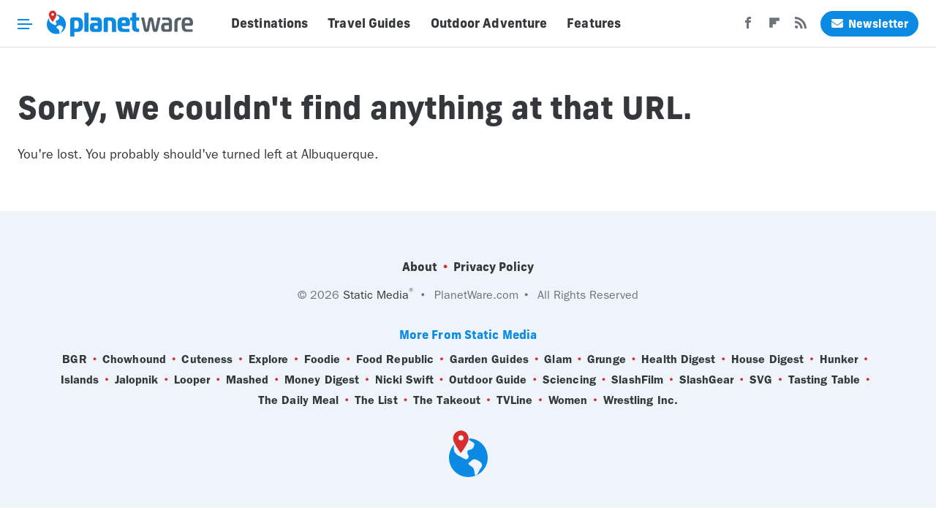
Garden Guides (489, 359)
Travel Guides (369, 23)
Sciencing (569, 380)
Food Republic (395, 359)
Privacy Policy (493, 266)
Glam (557, 359)
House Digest (767, 359)
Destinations (269, 23)
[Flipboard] (774, 27)
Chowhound (134, 359)
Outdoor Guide (487, 380)
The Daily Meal (298, 400)
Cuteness (207, 359)
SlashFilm (637, 380)
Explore (269, 359)
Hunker (839, 359)
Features (594, 23)
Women (568, 400)
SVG (761, 380)
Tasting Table (824, 380)
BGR (74, 359)
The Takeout (446, 400)
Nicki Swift (404, 380)
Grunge (606, 359)
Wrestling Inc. (640, 400)
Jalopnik (137, 380)
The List (376, 400)
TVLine (515, 400)
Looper (192, 380)
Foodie (322, 359)
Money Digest (321, 380)
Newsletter (869, 24)
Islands (80, 380)
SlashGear (706, 380)
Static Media (376, 295)
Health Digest (678, 359)
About (419, 266)
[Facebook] (748, 27)
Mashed (247, 380)
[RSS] (800, 27)
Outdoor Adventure (489, 23)
